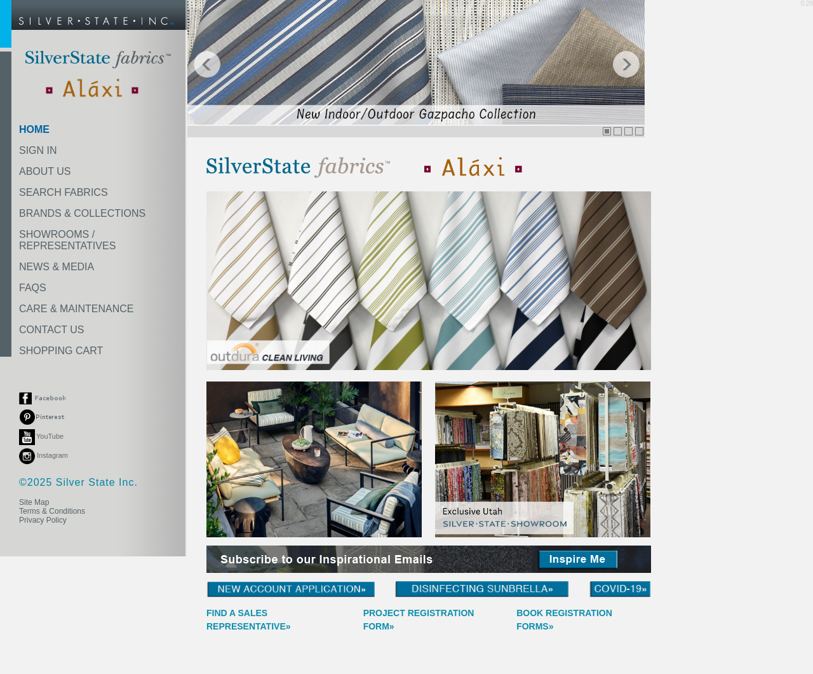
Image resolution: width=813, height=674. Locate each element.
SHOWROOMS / (67, 240)
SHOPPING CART (61, 350)
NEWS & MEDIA (56, 266)
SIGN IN (38, 150)
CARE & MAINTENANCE (76, 308)
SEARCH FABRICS (63, 192)
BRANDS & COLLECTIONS (82, 213)
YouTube (41, 436)
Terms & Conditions (52, 511)
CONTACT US (51, 329)
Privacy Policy (43, 520)
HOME (34, 129)
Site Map (34, 502)
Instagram (43, 455)
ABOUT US (45, 171)
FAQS (32, 287)
